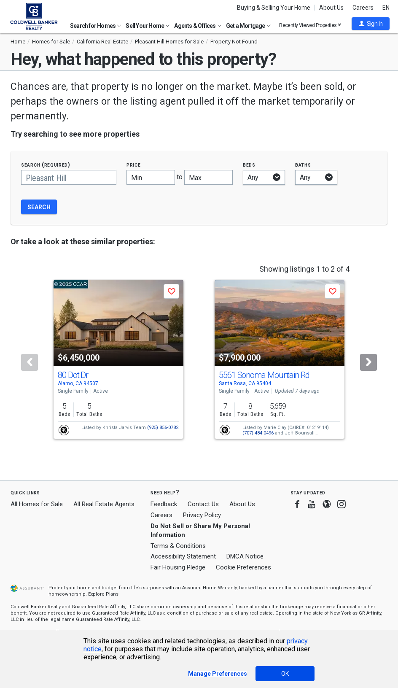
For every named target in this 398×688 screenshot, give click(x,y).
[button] (371, 23)
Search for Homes (95, 25)
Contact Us (203, 504)
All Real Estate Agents (103, 504)
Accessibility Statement (183, 556)
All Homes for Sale (37, 504)
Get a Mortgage (248, 25)
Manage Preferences (217, 674)
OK (285, 673)
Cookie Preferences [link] (243, 567)
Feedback (164, 504)
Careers (363, 8)
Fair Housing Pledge (178, 567)
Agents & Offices (197, 25)
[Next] (368, 362)
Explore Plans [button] (103, 594)
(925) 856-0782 (162, 427)
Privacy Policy (202, 515)
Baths (303, 165)
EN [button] (386, 7)
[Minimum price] (150, 177)
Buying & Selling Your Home (273, 8)
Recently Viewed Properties (310, 25)
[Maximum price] (208, 177)
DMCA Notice (245, 556)
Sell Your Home (147, 25)
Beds (249, 165)
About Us (331, 8)
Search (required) (45, 165)
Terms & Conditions (178, 546)
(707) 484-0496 (258, 433)
